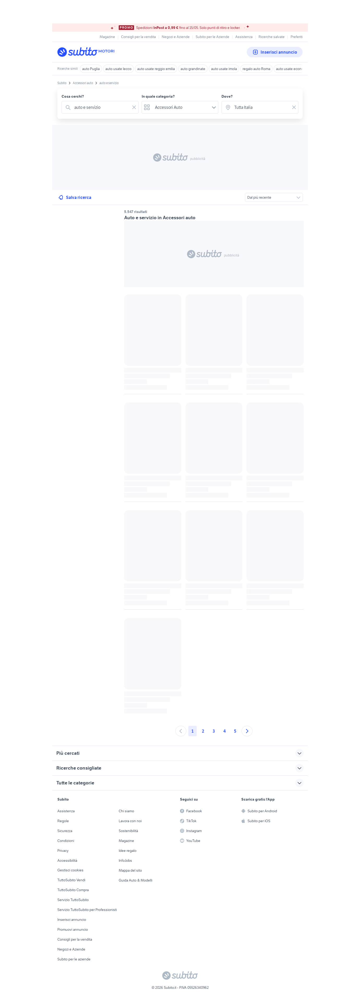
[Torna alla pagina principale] (87, 52)
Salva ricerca (74, 197)
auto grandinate (193, 68)
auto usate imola (224, 68)
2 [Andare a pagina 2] (203, 731)
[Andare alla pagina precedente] (180, 731)
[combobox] (101, 107)
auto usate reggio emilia (156, 68)
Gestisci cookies (70, 870)
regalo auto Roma (256, 68)
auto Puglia (91, 68)
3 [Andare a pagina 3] (214, 731)
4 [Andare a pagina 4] (224, 731)
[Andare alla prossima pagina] (247, 731)
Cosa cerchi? (73, 96)
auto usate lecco (118, 68)
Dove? (227, 96)
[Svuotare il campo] (134, 107)
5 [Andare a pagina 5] (235, 731)
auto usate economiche (294, 68)
